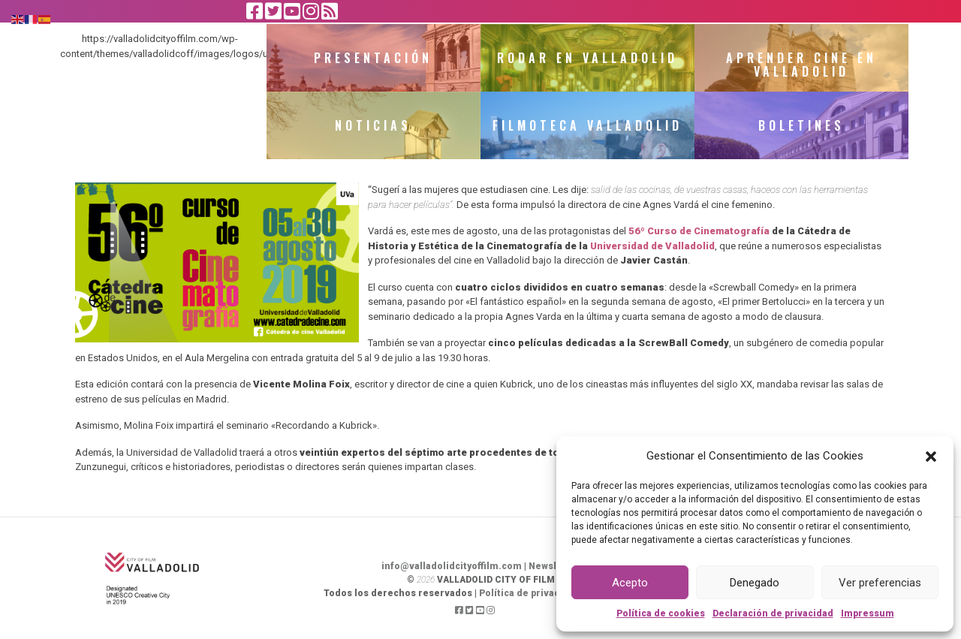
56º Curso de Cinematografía (699, 231)
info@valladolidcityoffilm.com (451, 566)
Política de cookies (660, 613)
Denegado (754, 582)
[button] (930, 455)
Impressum (867, 613)
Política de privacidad (529, 593)
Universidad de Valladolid (652, 246)
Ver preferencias (880, 582)
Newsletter (554, 566)
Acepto (630, 582)
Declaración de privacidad (772, 613)
